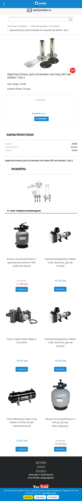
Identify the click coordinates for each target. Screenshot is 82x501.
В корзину (21, 289)
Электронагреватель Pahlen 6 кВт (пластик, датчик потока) (60, 262)
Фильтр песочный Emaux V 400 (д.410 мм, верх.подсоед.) (60, 422)
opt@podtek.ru (42, 10)
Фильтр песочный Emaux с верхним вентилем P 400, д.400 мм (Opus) (22, 262)
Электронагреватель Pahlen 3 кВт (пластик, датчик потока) (60, 342)
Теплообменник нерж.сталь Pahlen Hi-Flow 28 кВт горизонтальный (21, 422)
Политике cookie (49, 493)
